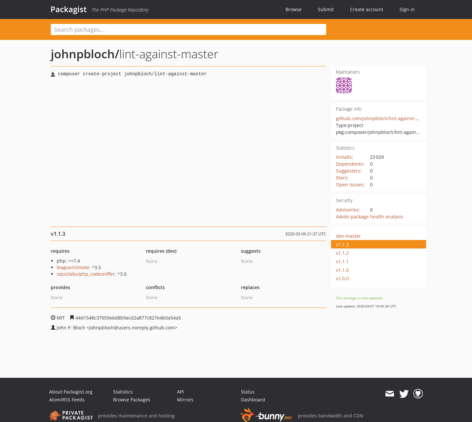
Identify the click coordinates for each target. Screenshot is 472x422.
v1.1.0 (342, 270)
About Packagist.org (70, 392)
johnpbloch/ (85, 54)
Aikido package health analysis (369, 216)
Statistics (123, 392)
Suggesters (348, 171)
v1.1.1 (342, 261)
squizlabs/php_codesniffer (86, 274)
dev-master (348, 236)
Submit (326, 9)
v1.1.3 (342, 244)
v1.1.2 (342, 253)
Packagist (68, 9)
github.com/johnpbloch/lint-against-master (383, 118)
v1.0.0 (342, 278)
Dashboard (253, 399)
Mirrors (185, 399)
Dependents (349, 164)
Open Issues (349, 184)
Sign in (407, 9)
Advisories (347, 210)
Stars (341, 177)
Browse (293, 9)
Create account (366, 9)
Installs (344, 157)
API (180, 392)
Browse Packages (131, 399)
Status (248, 392)
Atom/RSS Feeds (67, 399)
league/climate (73, 267)
